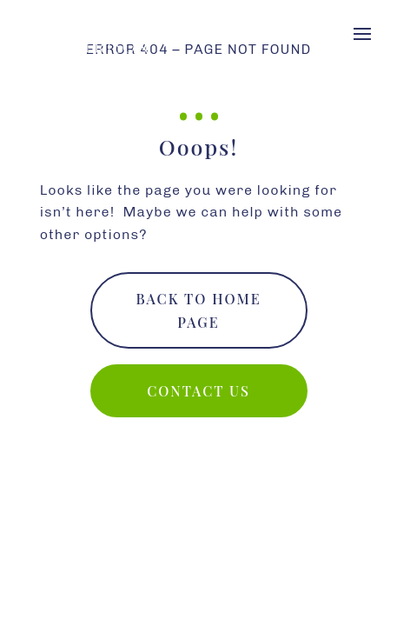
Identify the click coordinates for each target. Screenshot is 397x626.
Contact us (198, 391)
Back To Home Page (198, 310)
